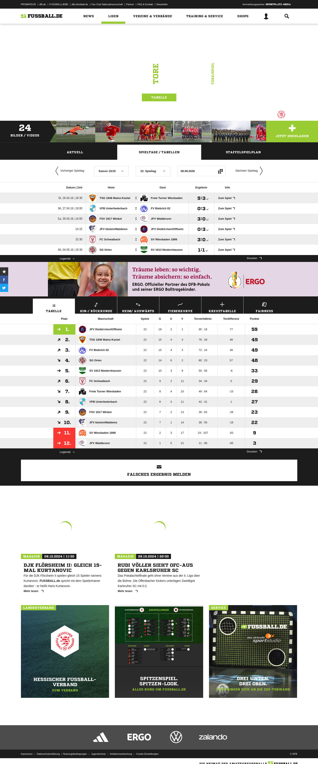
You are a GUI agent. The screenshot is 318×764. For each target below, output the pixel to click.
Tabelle (159, 97)
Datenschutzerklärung (48, 754)
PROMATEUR (28, 4)
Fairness (264, 307)
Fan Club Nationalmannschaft (107, 4)
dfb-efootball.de (80, 4)
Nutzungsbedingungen (75, 754)
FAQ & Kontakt (145, 4)
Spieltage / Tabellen (159, 152)
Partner (130, 4)
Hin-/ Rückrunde (96, 307)
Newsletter (162, 4)
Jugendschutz (98, 754)
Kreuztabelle (222, 307)
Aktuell (75, 152)
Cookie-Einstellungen (147, 754)
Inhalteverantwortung (121, 754)
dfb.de (42, 4)
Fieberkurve (180, 307)
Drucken (254, 258)
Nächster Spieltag (250, 171)
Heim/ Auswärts (138, 307)
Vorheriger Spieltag (68, 171)
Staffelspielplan (243, 152)
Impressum (27, 754)
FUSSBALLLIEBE (58, 4)
